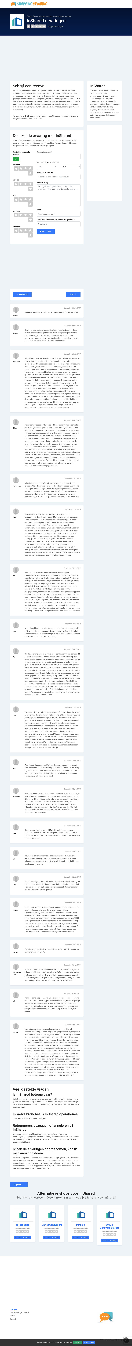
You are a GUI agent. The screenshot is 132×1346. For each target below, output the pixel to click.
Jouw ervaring (42, 183)
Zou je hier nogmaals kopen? (21, 153)
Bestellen (16, 164)
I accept (77, 1342)
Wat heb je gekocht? (44, 152)
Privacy (12, 1316)
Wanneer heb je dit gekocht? (48, 162)
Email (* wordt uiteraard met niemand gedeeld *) (56, 220)
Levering (16, 211)
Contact (13, 1319)
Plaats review (45, 231)
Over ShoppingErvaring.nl (19, 1312)
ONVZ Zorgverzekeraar (109, 1226)
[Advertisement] (66, 56)
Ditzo (73, 294)
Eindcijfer (17, 226)
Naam (39, 210)
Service (16, 180)
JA (16, 159)
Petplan (80, 1224)
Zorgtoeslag (22, 1224)
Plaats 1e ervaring (22, 1237)
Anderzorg (22, 294)
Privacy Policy (89, 1342)
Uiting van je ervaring (45, 172)
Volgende (18, 1185)
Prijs (15, 195)
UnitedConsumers (52, 1224)
